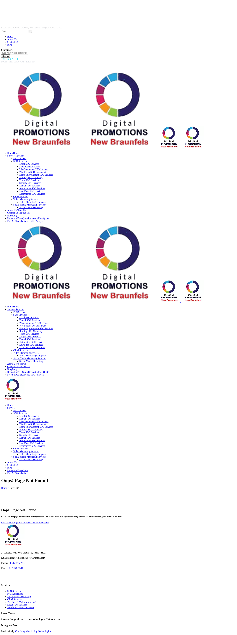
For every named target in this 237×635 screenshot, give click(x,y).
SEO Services (14, 591)
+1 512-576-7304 (16, 563)
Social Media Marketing (19, 596)
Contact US (12, 42)
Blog (9, 44)
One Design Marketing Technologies (33, 631)
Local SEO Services (17, 604)
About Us (12, 39)
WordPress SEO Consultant (20, 607)
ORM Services (14, 599)
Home (10, 36)
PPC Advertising (15, 594)
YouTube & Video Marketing (21, 602)
